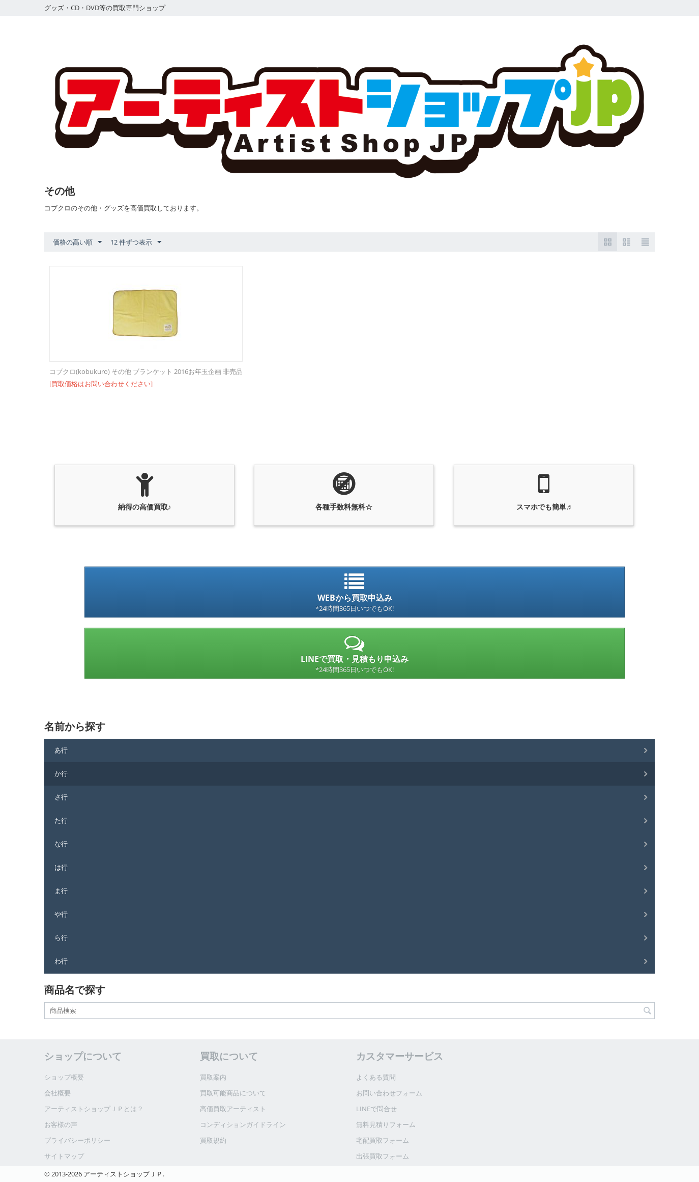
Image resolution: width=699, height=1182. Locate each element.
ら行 (61, 937)
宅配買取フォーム (382, 1140)
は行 (61, 867)
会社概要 (57, 1092)
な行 (61, 843)
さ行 (61, 796)
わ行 (61, 960)
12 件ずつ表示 (135, 242)
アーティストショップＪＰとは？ (93, 1108)
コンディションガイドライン (243, 1124)
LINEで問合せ (376, 1108)
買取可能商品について (233, 1092)
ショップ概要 (64, 1077)
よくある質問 (376, 1077)
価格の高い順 (77, 242)
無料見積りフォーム (386, 1124)
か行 (61, 773)
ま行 (61, 890)
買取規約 (213, 1140)
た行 (61, 820)
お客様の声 (60, 1124)
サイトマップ (64, 1156)
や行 (61, 914)
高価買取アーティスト (233, 1108)
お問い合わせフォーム (389, 1092)
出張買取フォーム (382, 1156)
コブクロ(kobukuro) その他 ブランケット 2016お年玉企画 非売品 (146, 371)
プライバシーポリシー (77, 1140)
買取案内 (213, 1077)
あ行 (61, 750)
